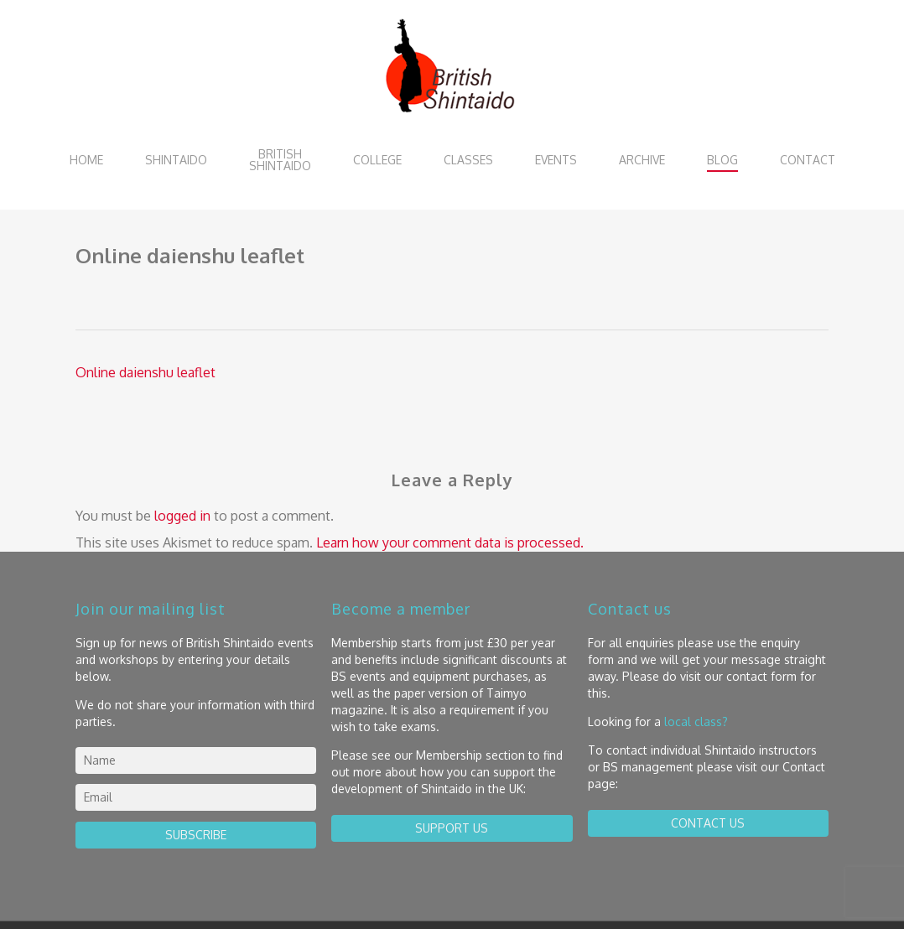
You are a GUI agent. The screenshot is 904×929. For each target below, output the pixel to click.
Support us (451, 828)
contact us (708, 823)
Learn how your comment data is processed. (450, 542)
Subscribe (195, 835)
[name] (195, 760)
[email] (195, 797)
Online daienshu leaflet (145, 372)
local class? (696, 721)
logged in (182, 515)
